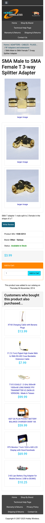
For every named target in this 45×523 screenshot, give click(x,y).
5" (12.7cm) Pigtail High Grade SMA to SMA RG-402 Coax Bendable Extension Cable (22, 356)
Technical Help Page (22, 28)
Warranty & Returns (12, 33)
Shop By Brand (27, 23)
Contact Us (22, 37)
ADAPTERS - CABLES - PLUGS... (24, 45)
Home (14, 23)
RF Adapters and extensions (17, 47)
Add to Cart (34, 273)
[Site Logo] (22, 14)
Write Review (8, 224)
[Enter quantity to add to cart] (16, 273)
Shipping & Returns (32, 33)
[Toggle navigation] (6, 3)
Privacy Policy (33, 507)
